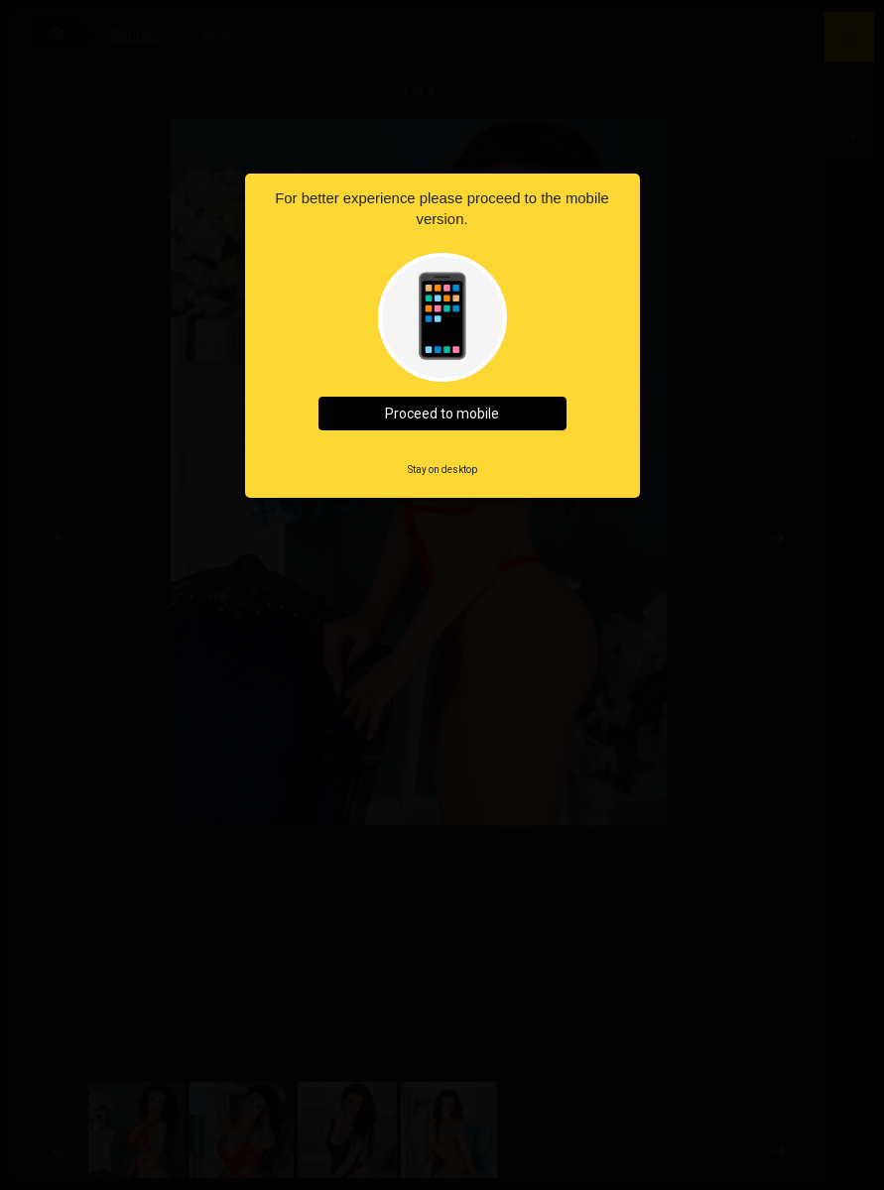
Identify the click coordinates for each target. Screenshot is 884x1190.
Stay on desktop (442, 469)
